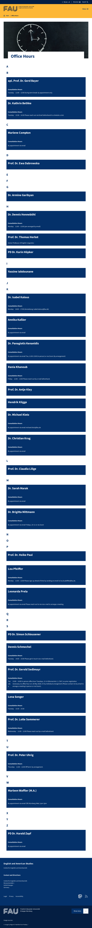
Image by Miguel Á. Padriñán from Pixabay (16, 925)
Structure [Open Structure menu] (76, 2)
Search (85, 2)
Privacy (11, 896)
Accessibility (19, 896)
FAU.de (66, 2)
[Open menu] (85, 9)
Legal (5, 896)
